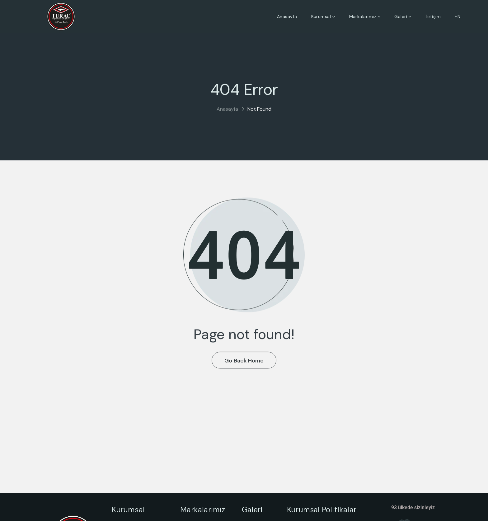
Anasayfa (227, 109)
